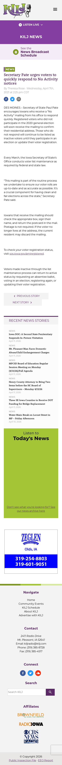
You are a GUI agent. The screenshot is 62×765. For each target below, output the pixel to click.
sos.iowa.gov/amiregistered (27, 253)
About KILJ (31, 611)
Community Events (31, 603)
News (10, 69)
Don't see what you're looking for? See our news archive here (31, 509)
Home (31, 599)
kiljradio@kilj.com (35, 643)
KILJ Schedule (31, 607)
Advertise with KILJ (31, 615)
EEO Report (45, 760)
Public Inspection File (22, 760)
